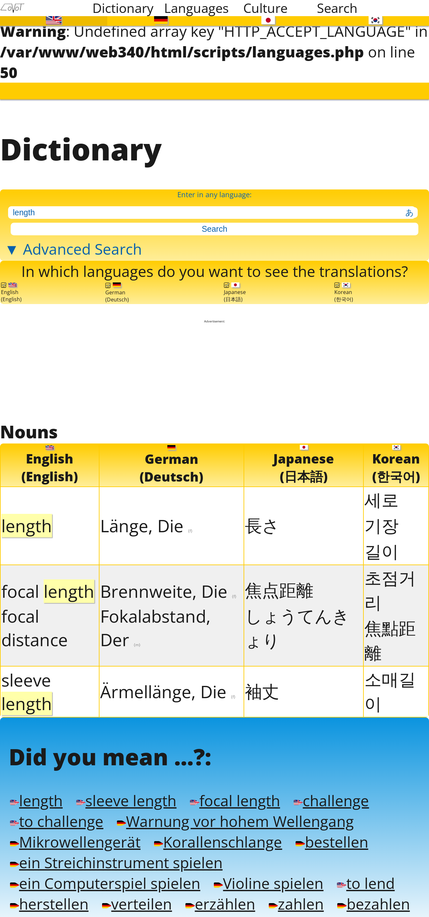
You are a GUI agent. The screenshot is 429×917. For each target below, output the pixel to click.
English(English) (11, 288)
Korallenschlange (218, 834)
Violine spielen (268, 874)
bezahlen (373, 894)
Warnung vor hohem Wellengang (235, 814)
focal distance (34, 622)
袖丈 (262, 686)
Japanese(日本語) (235, 287)
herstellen (49, 894)
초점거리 (390, 584)
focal (47, 585)
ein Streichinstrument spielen (116, 854)
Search (337, 8)
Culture (265, 8)
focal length (235, 794)
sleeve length (126, 794)
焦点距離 (279, 584)
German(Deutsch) (117, 288)
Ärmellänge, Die (167, 686)
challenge (331, 794)
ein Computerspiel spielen (105, 874)
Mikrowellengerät (75, 834)
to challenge (56, 814)
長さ (262, 520)
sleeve (26, 686)
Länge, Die (146, 520)
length (36, 794)
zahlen (296, 894)
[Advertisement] (215, 366)
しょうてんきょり (297, 622)
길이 (381, 545)
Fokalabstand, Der (155, 622)
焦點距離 (390, 635)
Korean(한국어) (343, 287)
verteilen (137, 894)
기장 (381, 520)
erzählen (220, 894)
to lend (365, 874)
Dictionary (122, 8)
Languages (196, 8)
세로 (381, 494)
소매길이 (390, 686)
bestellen (332, 834)
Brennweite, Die (168, 585)
